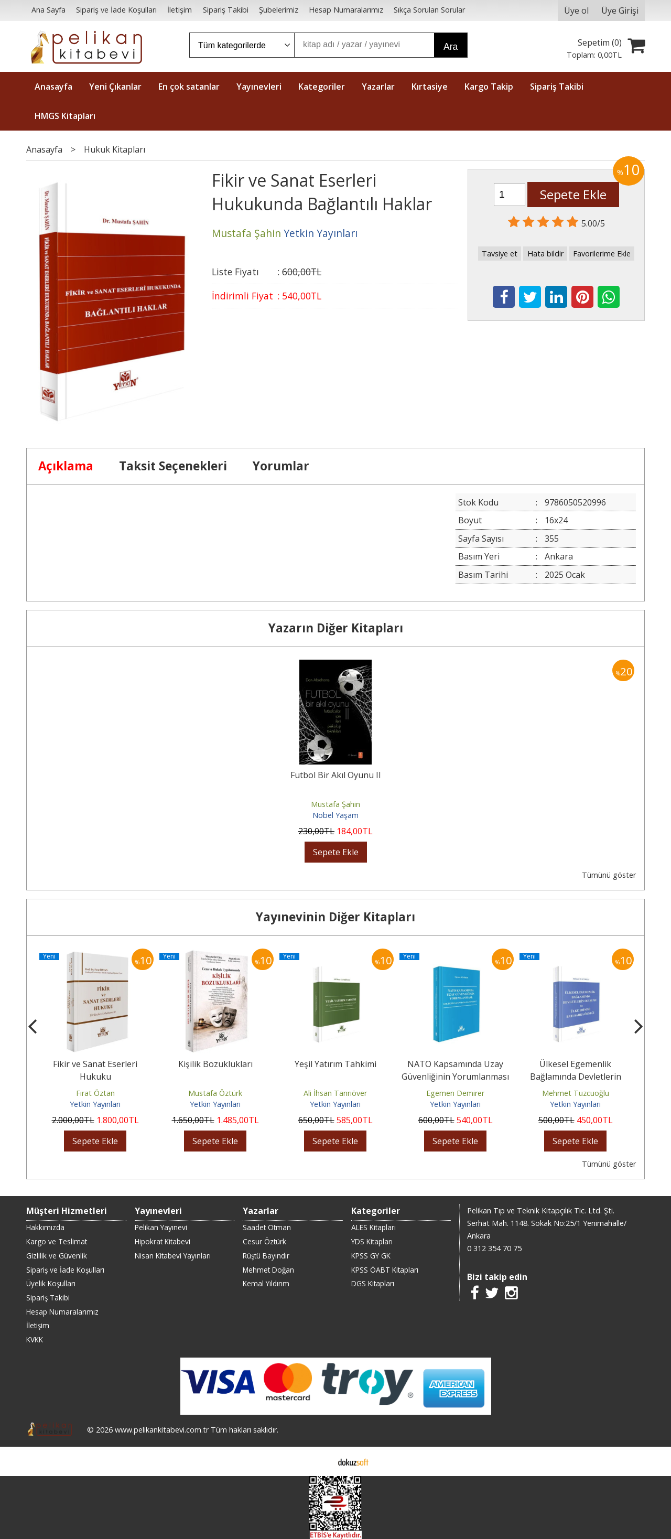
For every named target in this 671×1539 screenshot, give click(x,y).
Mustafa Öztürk (215, 1093)
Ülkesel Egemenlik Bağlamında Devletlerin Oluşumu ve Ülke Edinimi (575, 1076)
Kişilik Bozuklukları (215, 1064)
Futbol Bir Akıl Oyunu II (335, 775)
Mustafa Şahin (335, 804)
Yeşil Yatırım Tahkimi (335, 1064)
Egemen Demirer (455, 1093)
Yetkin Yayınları (95, 1104)
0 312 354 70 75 (494, 1248)
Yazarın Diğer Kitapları (335, 628)
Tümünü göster (609, 875)
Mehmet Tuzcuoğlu (575, 1093)
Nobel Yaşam (335, 815)
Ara (450, 46)
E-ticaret (319, 1461)
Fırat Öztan (95, 1093)
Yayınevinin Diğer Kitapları (335, 917)
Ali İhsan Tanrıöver (335, 1093)
